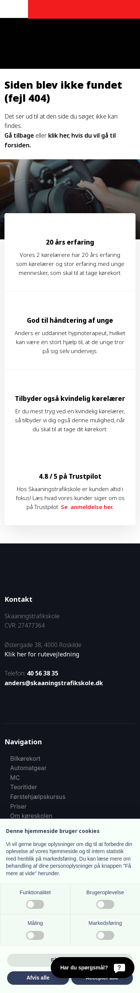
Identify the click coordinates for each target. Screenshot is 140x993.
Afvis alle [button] (38, 978)
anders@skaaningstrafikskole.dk (53, 683)
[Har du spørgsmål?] (92, 967)
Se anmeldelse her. (87, 507)
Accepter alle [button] (102, 978)
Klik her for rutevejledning (41, 654)
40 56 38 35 (42, 673)
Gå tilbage (19, 135)
